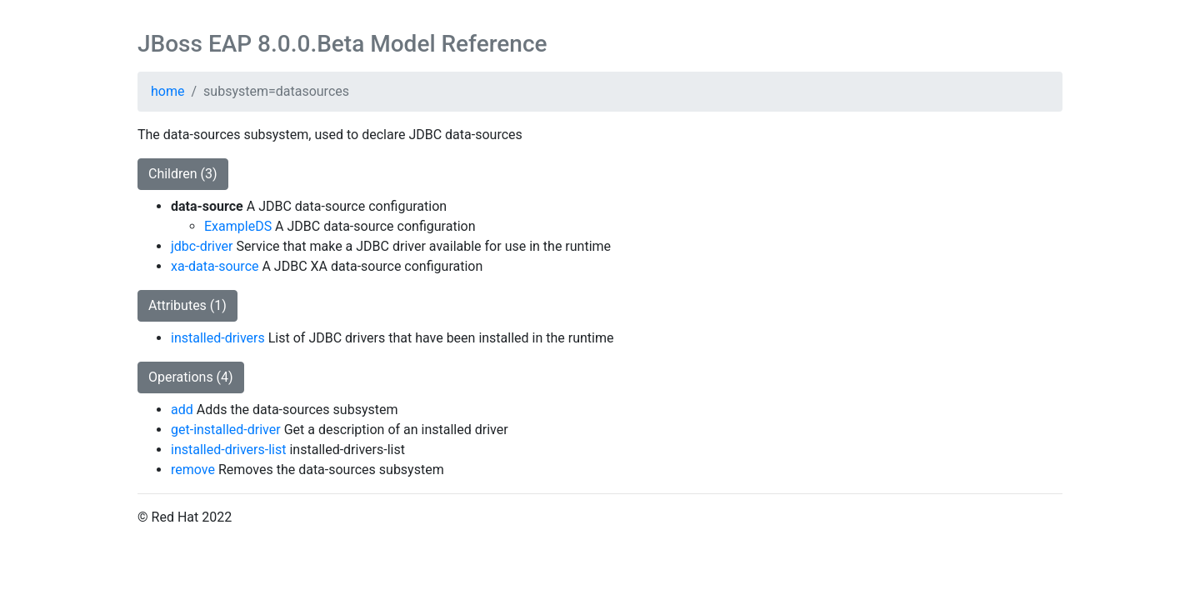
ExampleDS (238, 226)
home (167, 91)
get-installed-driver (226, 430)
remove (193, 470)
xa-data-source (214, 266)
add (182, 410)
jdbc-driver (202, 246)
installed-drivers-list (228, 450)
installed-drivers (218, 338)
